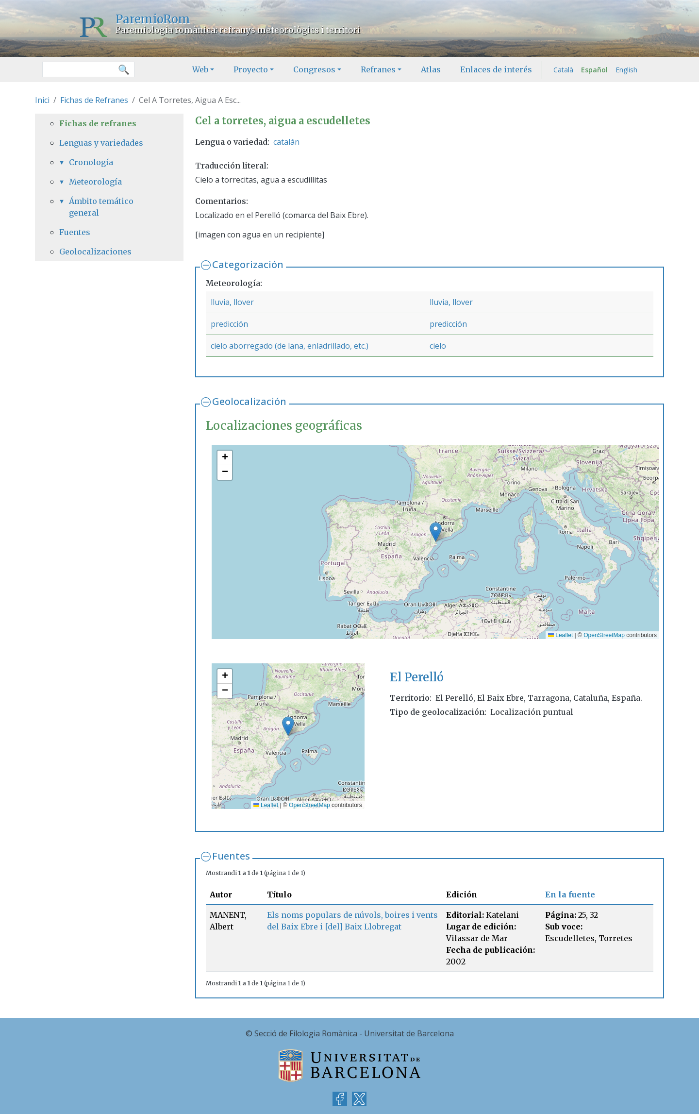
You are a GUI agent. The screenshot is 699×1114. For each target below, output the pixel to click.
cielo (438, 345)
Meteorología (95, 181)
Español (594, 69)
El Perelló (417, 677)
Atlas (431, 69)
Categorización (247, 264)
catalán (286, 141)
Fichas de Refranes (94, 100)
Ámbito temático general (101, 207)
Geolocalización (249, 401)
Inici (42, 100)
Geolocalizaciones (95, 251)
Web (200, 69)
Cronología (91, 162)
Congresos (314, 69)
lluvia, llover (232, 302)
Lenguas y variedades (101, 143)
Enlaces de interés (496, 69)
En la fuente (570, 894)
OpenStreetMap (604, 635)
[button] (436, 532)
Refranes (378, 69)
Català (563, 69)
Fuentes (231, 855)
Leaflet (560, 635)
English (626, 69)
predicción (229, 324)
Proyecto (250, 69)
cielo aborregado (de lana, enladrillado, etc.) (289, 345)
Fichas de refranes (97, 123)
